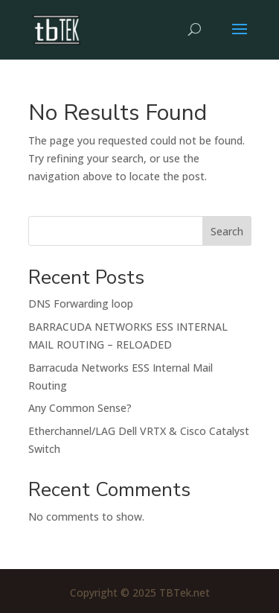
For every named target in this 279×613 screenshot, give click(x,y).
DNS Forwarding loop (80, 303)
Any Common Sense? (80, 408)
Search (227, 231)
